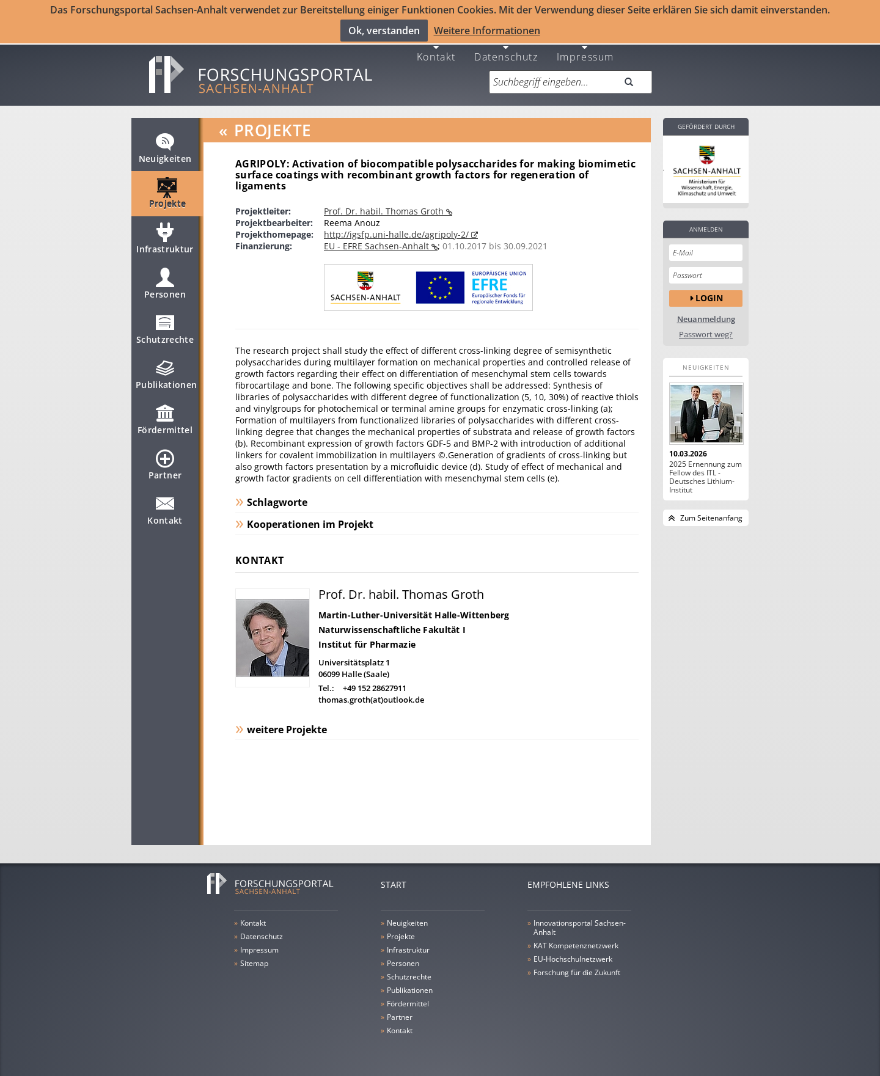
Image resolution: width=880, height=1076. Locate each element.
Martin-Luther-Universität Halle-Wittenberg (414, 609)
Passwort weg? (706, 329)
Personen (165, 284)
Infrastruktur (165, 238)
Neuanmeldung (706, 313)
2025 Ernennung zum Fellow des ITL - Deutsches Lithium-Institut (705, 472)
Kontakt (436, 50)
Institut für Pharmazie (367, 639)
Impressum (585, 50)
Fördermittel (165, 419)
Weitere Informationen (487, 30)
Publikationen (166, 374)
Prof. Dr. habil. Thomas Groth (385, 205)
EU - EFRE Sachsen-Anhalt (377, 240)
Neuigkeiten (165, 148)
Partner (165, 464)
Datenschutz (506, 50)
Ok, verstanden (384, 30)
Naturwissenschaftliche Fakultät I (392, 624)
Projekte (167, 193)
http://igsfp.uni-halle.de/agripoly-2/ (397, 229)
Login (709, 292)
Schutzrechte (165, 329)
